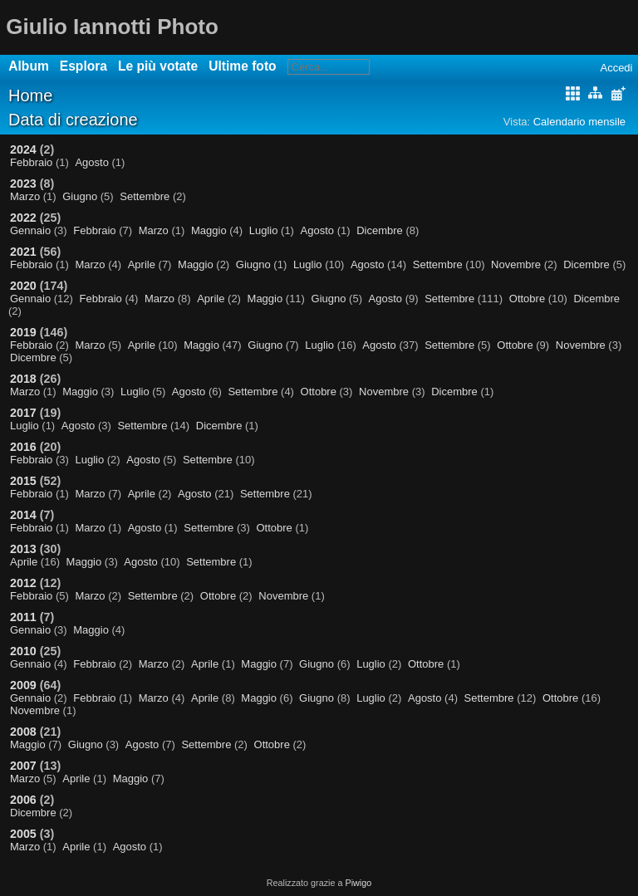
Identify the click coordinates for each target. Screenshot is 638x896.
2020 (23, 285)
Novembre (516, 264)
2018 (23, 378)
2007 (23, 765)
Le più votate (158, 66)
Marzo (25, 196)
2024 (23, 149)
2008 (23, 731)
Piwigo (358, 883)
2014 (23, 514)
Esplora (83, 66)
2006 (23, 799)
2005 (23, 833)
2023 (23, 183)
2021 (23, 251)
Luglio (263, 230)
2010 (23, 651)
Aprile (141, 264)
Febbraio (31, 162)
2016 (23, 446)
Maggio (209, 230)
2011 (23, 617)
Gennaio (30, 230)
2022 (23, 217)
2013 (23, 549)
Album (28, 66)
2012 (23, 583)
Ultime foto (242, 66)
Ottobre (527, 298)
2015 (23, 480)
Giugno (79, 196)
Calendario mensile (579, 121)
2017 (23, 412)
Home (30, 95)
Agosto (91, 162)
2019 (23, 332)
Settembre (144, 196)
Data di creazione (73, 119)
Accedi (616, 67)
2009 (23, 685)
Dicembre (379, 230)
